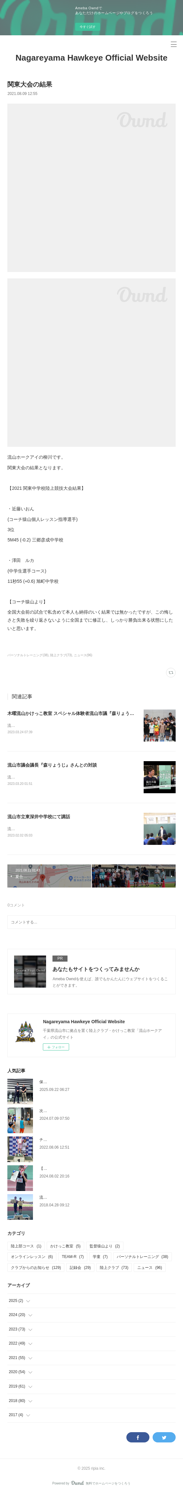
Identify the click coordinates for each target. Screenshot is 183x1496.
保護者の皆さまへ (54, 1083)
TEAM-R (73, 1258)
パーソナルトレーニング (142, 1258)
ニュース (149, 1269)
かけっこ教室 (65, 1247)
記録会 (80, 1269)
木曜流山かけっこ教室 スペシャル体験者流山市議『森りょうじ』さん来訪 (81, 713)
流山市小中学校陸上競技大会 (64, 1198)
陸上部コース (26, 1247)
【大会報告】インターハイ (62, 1170)
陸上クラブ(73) (61, 655)
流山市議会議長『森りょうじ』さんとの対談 (52, 765)
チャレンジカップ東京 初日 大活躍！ (71, 1141)
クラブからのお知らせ (36, 1269)
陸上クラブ (114, 1269)
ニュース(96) (83, 655)
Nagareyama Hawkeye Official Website (92, 58)
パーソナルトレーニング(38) (27, 655)
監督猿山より (105, 1247)
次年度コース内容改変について (66, 1112)
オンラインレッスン (32, 1258)
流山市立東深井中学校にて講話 (38, 817)
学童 (100, 1258)
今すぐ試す (88, 27)
